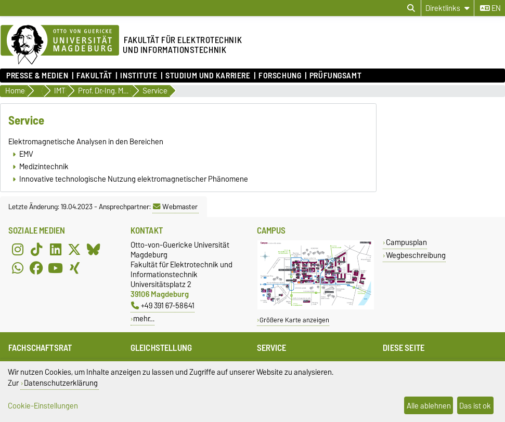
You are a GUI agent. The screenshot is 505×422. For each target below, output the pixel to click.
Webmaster (175, 206)
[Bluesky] (93, 249)
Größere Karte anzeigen (294, 320)
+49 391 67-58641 (163, 305)
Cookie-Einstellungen (43, 405)
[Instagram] (17, 249)
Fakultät (94, 76)
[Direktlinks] (447, 8)
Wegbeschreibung (416, 255)
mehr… (143, 318)
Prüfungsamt (335, 76)
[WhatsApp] (17, 267)
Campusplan (406, 242)
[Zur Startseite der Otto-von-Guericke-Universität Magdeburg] (60, 45)
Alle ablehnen (429, 405)
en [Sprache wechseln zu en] (490, 8)
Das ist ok (475, 405)
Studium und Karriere (207, 76)
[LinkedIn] (55, 249)
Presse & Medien (37, 76)
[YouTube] (55, 267)
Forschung (279, 76)
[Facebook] (36, 267)
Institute (138, 76)
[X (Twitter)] (74, 249)
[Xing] (74, 267)
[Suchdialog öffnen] (411, 8)
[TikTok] (36, 249)
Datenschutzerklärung (61, 382)
